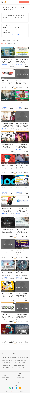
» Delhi (5, 27)
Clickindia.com (10, 391)
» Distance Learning (8, 15)
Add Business (5, 377)
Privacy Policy (20, 380)
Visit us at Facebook (7, 380)
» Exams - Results (7, 20)
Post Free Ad (5, 375)
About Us (4, 373)
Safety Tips (19, 373)
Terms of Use (20, 377)
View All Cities (15, 34)
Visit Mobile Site (6, 382)
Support (19, 375)
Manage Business (24, 2)
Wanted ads (11, 43)
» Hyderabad (6, 32)
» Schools (5, 17)
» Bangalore (6, 30)
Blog (18, 382)
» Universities (18, 17)
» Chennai (18, 27)
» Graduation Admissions (21, 15)
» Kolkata (17, 30)
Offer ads (3, 43)
